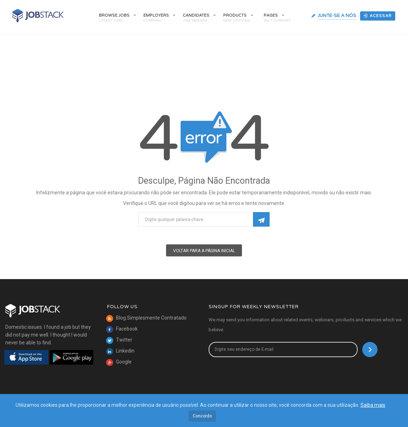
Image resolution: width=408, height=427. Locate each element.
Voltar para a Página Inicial (204, 250)
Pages (271, 15)
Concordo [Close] (202, 416)
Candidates (196, 15)
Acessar (378, 15)
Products (235, 15)
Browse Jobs (114, 15)
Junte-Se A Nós (337, 15)
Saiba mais (372, 405)
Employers (156, 15)
